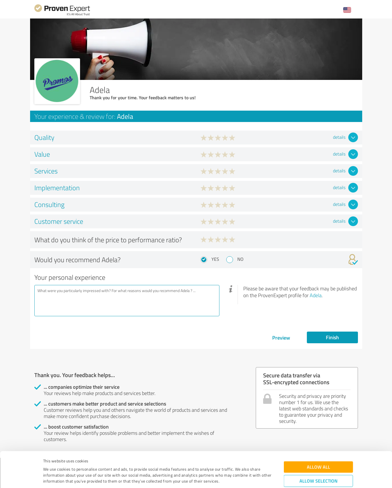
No (240, 259)
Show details (232, 477)
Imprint (49, 461)
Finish (332, 337)
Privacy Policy (71, 461)
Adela (316, 295)
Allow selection (318, 449)
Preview (281, 337)
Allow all (318, 435)
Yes (215, 259)
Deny (318, 467)
